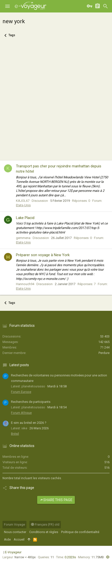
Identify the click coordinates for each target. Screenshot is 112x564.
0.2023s (70, 557)
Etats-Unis (23, 205)
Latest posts (19, 365)
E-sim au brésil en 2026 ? (28, 423)
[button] (7, 6)
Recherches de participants (30, 402)
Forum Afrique (21, 413)
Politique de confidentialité (80, 532)
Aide (7, 539)
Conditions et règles (43, 532)
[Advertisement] (56, 102)
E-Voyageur (13, 552)
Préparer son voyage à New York (43, 255)
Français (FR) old (45, 524)
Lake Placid (25, 218)
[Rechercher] (106, 6)
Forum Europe (21, 392)
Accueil (19, 539)
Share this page (56, 500)
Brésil (15, 434)
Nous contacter (15, 532)
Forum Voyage (14, 524)
